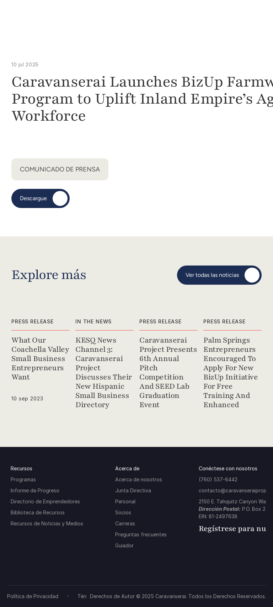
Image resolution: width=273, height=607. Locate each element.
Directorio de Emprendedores (45, 501)
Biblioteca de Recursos (38, 512)
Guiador (124, 545)
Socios (123, 512)
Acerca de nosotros (138, 479)
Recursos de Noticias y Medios (47, 523)
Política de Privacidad (32, 596)
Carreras (125, 523)
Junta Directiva (133, 490)
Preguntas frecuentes (141, 534)
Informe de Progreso (35, 490)
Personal (125, 501)
